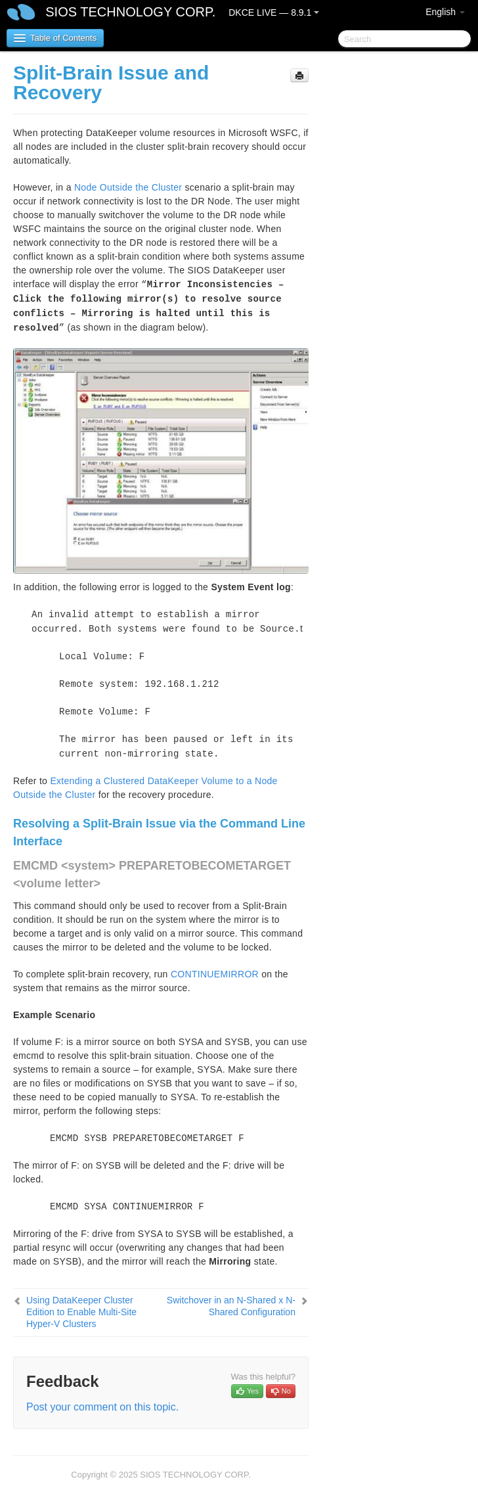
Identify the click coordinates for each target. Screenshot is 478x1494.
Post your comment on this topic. (102, 1406)
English (445, 12)
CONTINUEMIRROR (215, 974)
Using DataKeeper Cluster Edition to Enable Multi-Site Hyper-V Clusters (81, 1312)
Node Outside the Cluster (128, 187)
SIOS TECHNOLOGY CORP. (130, 12)
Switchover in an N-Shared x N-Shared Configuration (231, 1306)
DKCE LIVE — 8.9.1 (273, 12)
